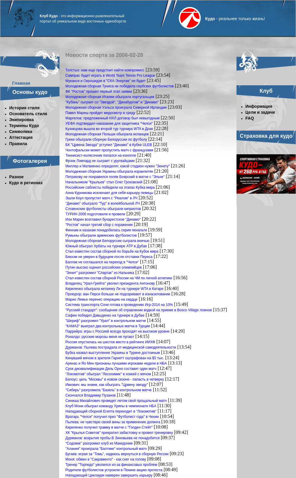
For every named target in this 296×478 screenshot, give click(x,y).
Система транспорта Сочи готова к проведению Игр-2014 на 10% (119, 305)
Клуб (266, 91)
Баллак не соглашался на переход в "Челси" (102, 262)
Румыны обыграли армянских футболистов (101, 235)
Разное (16, 176)
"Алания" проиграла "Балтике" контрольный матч (106, 449)
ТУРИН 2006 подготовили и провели (95, 214)
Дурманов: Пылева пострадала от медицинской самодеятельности (120, 347)
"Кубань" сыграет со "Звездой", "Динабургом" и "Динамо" (112, 102)
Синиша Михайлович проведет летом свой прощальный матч (116, 401)
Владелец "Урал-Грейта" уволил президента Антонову (110, 283)
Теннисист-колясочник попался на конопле (100, 155)
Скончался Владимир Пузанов (90, 395)
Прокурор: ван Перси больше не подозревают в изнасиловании (117, 294)
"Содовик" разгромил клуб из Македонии (99, 443)
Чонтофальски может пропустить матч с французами (109, 150)
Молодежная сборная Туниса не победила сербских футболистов (119, 86)
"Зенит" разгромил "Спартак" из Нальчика (99, 273)
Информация (258, 106)
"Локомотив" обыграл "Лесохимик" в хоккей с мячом (108, 374)
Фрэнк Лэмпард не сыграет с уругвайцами (100, 161)
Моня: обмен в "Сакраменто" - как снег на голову (105, 459)
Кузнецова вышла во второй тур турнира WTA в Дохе (109, 129)
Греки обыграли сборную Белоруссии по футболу (106, 139)
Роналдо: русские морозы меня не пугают (99, 337)
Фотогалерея (30, 161)
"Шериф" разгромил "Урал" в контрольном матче (105, 321)
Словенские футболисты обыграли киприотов (103, 209)
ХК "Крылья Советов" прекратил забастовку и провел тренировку (119, 433)
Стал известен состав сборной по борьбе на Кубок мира (111, 251)
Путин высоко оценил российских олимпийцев (103, 267)
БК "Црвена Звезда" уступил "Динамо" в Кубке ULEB (108, 145)
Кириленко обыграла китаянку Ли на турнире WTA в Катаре (114, 289)
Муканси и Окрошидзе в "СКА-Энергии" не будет (105, 81)
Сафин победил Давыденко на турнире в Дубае (104, 315)
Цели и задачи (260, 112)
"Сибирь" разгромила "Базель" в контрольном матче (108, 390)
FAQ (249, 118)
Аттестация (21, 137)
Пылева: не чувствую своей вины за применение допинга (112, 422)
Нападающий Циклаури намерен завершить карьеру (108, 475)
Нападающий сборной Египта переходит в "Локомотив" (110, 411)
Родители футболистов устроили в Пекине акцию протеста (114, 470)
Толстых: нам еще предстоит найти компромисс (104, 70)
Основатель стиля (28, 113)
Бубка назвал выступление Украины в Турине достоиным (112, 353)
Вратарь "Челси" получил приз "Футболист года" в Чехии (112, 417)
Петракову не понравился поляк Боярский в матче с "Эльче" (115, 177)
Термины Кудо (24, 125)
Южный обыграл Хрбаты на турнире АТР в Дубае (106, 246)
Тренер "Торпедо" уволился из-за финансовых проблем (111, 465)
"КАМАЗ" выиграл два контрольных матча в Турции (107, 326)
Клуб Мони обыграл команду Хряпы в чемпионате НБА (110, 406)
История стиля (24, 107)
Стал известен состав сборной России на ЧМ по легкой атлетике (118, 278)
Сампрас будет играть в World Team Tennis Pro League (110, 75)
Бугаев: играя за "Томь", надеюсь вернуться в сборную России (116, 454)
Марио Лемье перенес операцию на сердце (101, 299)
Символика (20, 131)
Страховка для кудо (266, 136)
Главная (21, 83)
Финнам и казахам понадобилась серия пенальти (106, 230)
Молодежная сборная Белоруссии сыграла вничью (107, 241)
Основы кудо (29, 92)
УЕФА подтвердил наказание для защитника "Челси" (109, 123)
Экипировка (21, 119)
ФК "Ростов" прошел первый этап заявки (98, 91)
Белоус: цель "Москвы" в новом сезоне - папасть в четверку (114, 379)
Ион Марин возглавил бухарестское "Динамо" (103, 219)
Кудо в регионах (26, 182)
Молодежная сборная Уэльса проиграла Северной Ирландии (116, 107)
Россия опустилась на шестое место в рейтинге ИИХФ (110, 342)
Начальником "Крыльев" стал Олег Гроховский (103, 182)
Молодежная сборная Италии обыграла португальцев (110, 97)
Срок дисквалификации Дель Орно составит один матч (110, 369)
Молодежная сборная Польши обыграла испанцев (107, 134)
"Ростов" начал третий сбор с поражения (99, 225)
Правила (18, 143)
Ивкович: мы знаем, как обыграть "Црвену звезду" (106, 385)
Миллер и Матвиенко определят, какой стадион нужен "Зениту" (117, 166)
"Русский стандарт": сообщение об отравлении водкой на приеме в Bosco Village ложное (138, 310)
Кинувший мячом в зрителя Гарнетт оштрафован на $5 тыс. (114, 358)
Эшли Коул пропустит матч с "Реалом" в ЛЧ (101, 198)
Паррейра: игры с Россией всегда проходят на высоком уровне (117, 331)
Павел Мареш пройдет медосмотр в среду (100, 113)
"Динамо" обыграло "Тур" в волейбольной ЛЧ (102, 203)
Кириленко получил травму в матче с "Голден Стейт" (108, 427)
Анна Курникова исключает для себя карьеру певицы (109, 193)
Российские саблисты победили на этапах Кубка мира (110, 187)
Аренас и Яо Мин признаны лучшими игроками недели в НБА (116, 363)
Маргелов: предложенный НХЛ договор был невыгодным (112, 118)
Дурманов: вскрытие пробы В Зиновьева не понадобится (112, 438)
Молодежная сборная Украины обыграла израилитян (109, 171)
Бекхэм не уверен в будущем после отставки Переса (108, 257)
